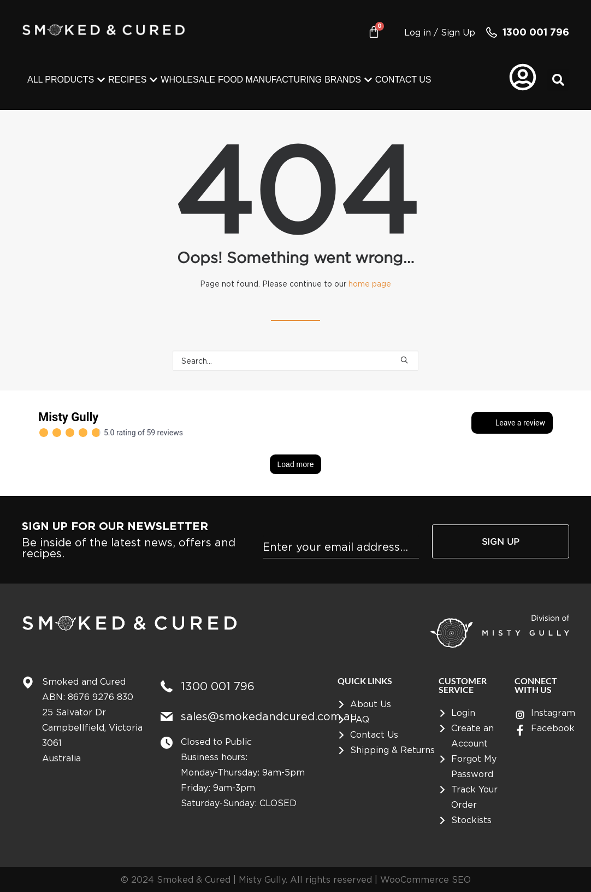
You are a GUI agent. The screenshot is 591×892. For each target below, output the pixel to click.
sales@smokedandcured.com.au (269, 716)
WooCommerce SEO (425, 879)
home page (369, 283)
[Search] (295, 361)
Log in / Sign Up (439, 32)
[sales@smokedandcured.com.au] (167, 716)
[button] (558, 80)
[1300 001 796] (491, 32)
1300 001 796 (536, 32)
